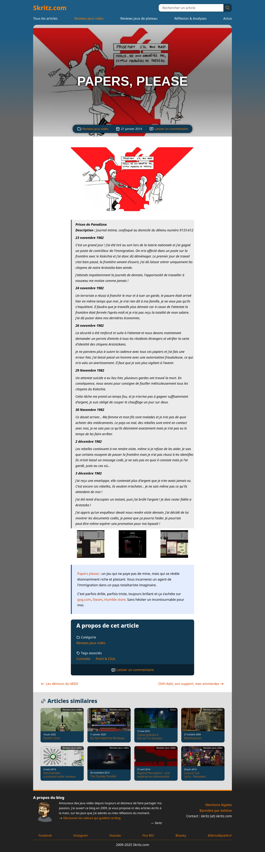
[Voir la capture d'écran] (132, 214)
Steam (98, 599)
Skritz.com (50, 8)
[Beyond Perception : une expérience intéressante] (156, 763)
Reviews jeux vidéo (88, 18)
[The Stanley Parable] (109, 763)
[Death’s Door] (62, 725)
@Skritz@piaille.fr (220, 835)
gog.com (84, 599)
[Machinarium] (203, 725)
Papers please (88, 573)
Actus (227, 18)
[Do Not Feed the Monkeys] (109, 725)
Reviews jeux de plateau (139, 18)
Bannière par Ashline (215, 810)
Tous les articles (45, 18)
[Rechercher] (227, 8)
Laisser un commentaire (171, 129)
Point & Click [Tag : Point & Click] (105, 658)
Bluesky (181, 835)
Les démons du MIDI (59, 683)
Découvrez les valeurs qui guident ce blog (90, 818)
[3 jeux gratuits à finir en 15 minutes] (156, 725)
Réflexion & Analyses (190, 18)
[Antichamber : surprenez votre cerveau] (62, 763)
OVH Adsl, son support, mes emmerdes (191, 683)
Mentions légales (219, 805)
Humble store (115, 599)
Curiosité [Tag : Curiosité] (83, 658)
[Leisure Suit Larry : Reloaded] (203, 763)
